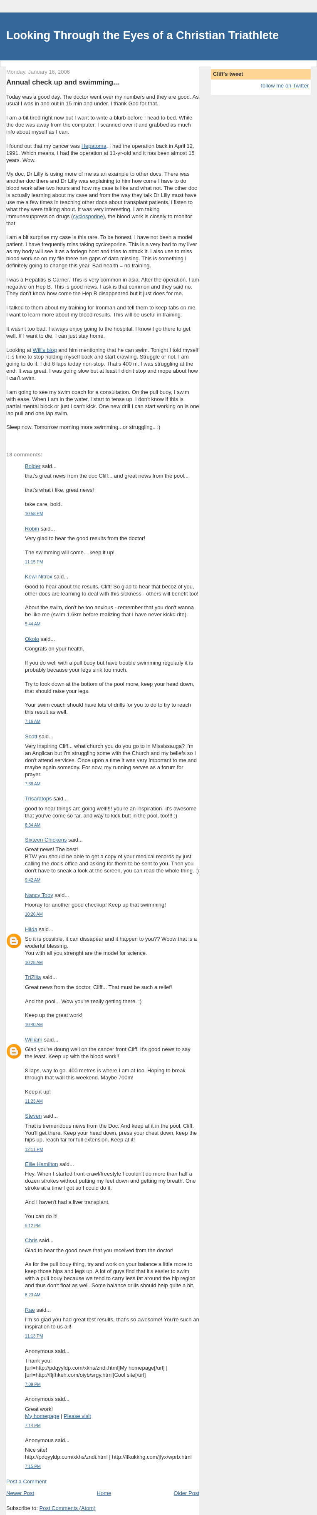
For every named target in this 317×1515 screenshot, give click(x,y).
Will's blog (45, 350)
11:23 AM (34, 1101)
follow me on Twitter (285, 85)
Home (104, 1493)
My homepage (42, 1416)
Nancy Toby (39, 895)
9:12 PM (33, 1225)
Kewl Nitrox (38, 576)
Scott (31, 736)
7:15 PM (33, 1466)
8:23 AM (32, 1295)
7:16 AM (32, 721)
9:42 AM (32, 880)
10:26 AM (34, 914)
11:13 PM (34, 1336)
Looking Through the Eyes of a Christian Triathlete (142, 35)
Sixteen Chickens (46, 840)
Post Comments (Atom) (68, 1508)
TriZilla (33, 977)
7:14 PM (33, 1425)
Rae (30, 1310)
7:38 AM (32, 784)
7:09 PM (33, 1384)
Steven (33, 1116)
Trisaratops (38, 798)
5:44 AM (32, 624)
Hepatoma (94, 146)
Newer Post (20, 1493)
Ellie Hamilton (41, 1164)
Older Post (186, 1493)
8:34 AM (32, 825)
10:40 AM (34, 1024)
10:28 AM (34, 962)
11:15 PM (34, 562)
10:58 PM (34, 513)
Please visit (77, 1416)
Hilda (31, 929)
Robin (32, 529)
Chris (31, 1240)
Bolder (33, 466)
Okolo (32, 639)
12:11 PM (34, 1149)
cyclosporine (88, 216)
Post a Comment (26, 1481)
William (33, 1040)
